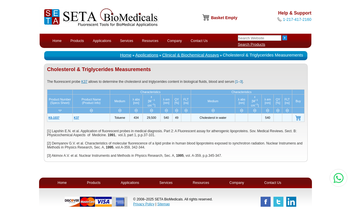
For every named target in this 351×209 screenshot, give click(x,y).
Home (57, 41)
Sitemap (163, 204)
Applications (102, 41)
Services (126, 41)
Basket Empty (224, 17)
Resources (150, 41)
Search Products (251, 44)
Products (77, 41)
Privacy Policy (144, 204)
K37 (84, 82)
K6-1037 (53, 117)
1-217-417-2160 (297, 19)
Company (174, 41)
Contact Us (199, 41)
